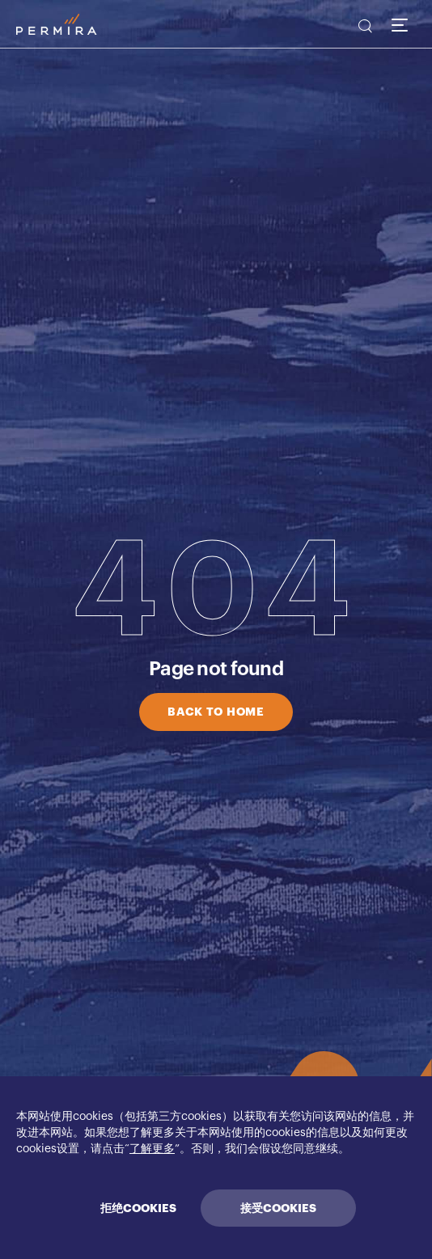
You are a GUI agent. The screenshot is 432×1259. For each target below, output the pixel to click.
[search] (364, 28)
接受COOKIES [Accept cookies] (278, 1208)
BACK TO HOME (215, 711)
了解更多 (152, 1149)
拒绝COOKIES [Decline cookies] (138, 1208)
